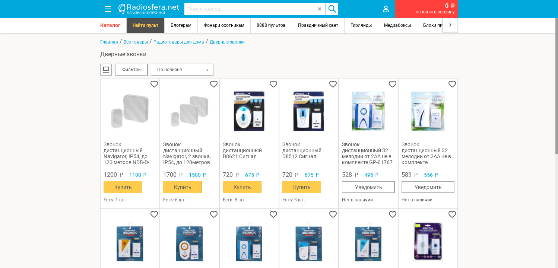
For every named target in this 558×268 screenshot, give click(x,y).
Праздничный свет (318, 25)
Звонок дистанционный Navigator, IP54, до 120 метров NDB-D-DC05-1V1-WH (126, 153)
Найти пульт (145, 25)
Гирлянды (361, 25)
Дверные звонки (227, 42)
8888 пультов (271, 25)
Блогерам (181, 25)
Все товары (136, 42)
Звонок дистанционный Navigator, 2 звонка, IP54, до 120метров (187, 153)
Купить (123, 187)
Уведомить (368, 187)
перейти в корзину (435, 12)
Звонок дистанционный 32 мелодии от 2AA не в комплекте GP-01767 (367, 153)
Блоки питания (439, 25)
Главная (109, 42)
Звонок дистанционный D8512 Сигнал (301, 150)
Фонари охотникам (224, 25)
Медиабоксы (397, 25)
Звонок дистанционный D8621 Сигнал (242, 150)
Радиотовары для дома (178, 42)
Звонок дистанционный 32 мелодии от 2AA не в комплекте (426, 153)
